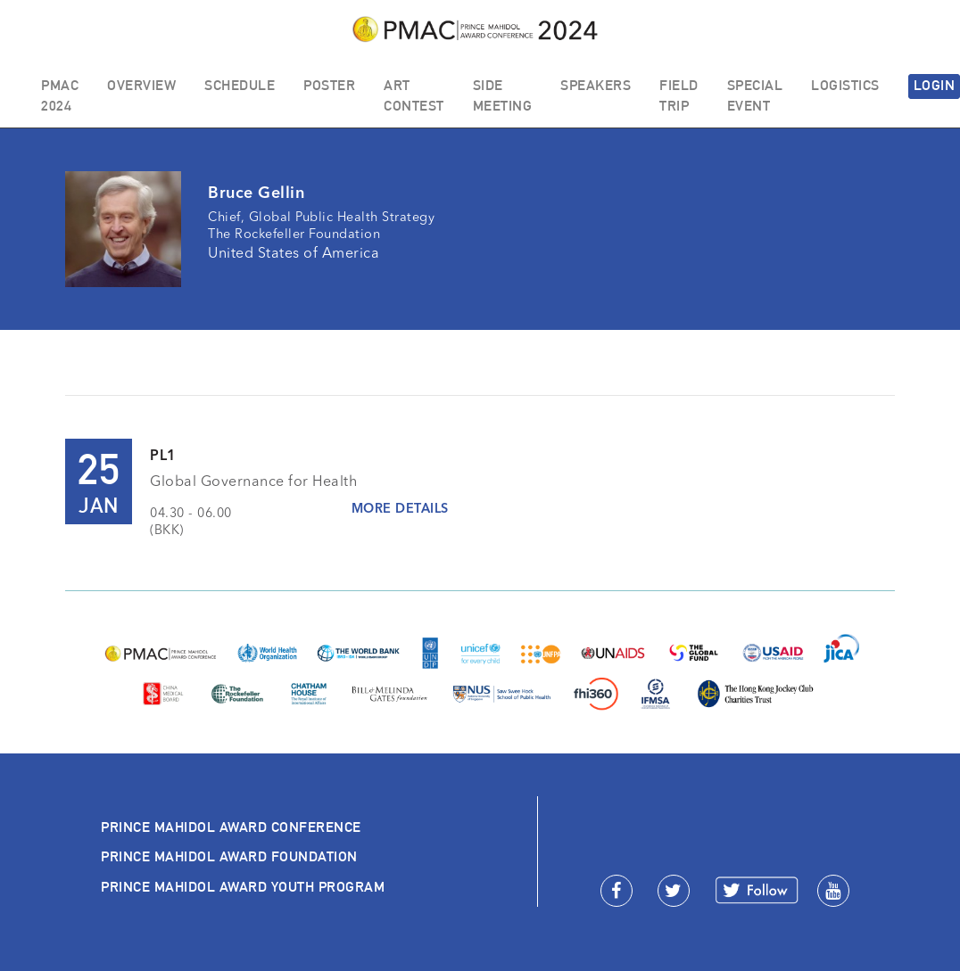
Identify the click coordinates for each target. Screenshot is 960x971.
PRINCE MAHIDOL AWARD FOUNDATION (229, 856)
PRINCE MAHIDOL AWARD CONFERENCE (231, 827)
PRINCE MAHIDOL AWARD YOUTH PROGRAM (243, 886)
